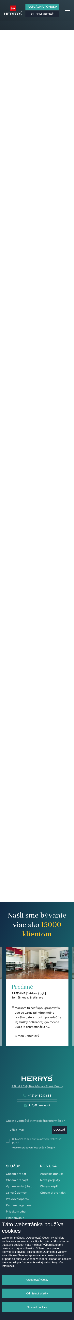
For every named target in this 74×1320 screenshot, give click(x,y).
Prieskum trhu (16, 1211)
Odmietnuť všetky (37, 1293)
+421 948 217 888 (39, 1095)
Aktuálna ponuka (52, 1174)
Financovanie (15, 1218)
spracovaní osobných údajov (37, 1147)
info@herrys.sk (40, 1105)
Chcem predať (16, 1174)
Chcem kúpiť (49, 1186)
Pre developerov (17, 1199)
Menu (67, 10)
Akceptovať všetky (37, 1279)
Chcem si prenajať (53, 1192)
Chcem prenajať (17, 1180)
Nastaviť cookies (37, 1307)
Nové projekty (50, 1180)
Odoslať (59, 1129)
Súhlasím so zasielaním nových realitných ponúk (36, 1140)
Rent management (19, 1205)
